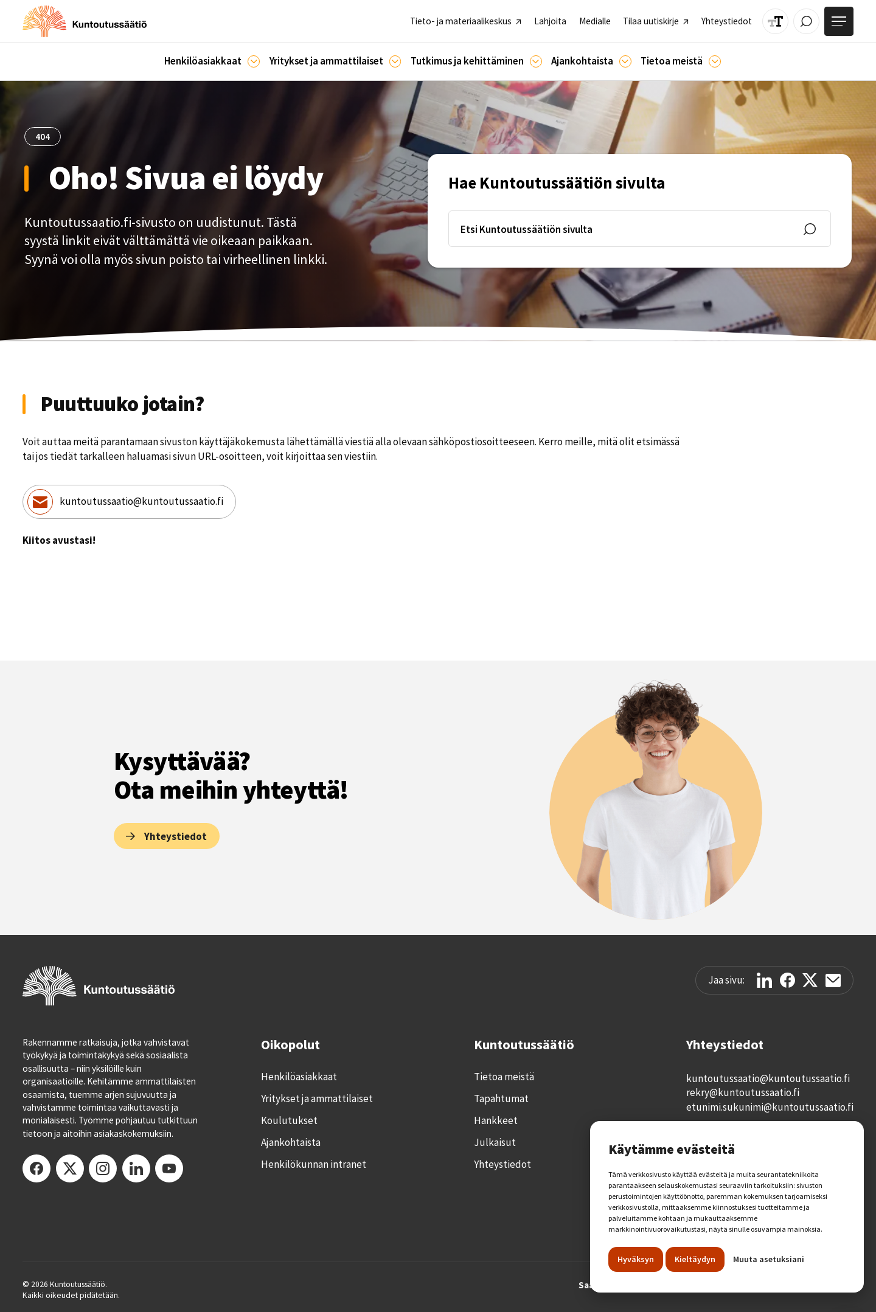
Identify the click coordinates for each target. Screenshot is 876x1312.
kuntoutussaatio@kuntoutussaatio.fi (141, 501)
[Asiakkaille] (254, 61)
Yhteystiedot (502, 1164)
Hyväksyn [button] (635, 1259)
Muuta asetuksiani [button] (768, 1259)
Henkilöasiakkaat (299, 1076)
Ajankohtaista (291, 1142)
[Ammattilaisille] (395, 61)
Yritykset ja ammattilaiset (317, 1098)
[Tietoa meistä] (715, 61)
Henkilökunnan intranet (313, 1164)
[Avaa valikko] (838, 21)
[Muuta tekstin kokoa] (775, 22)
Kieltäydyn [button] (695, 1259)
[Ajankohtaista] (536, 61)
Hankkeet (496, 1120)
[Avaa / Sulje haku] (806, 22)
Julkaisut (495, 1142)
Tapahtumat (501, 1098)
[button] (212, 62)
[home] (85, 21)
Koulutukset (289, 1120)
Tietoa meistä (504, 1076)
